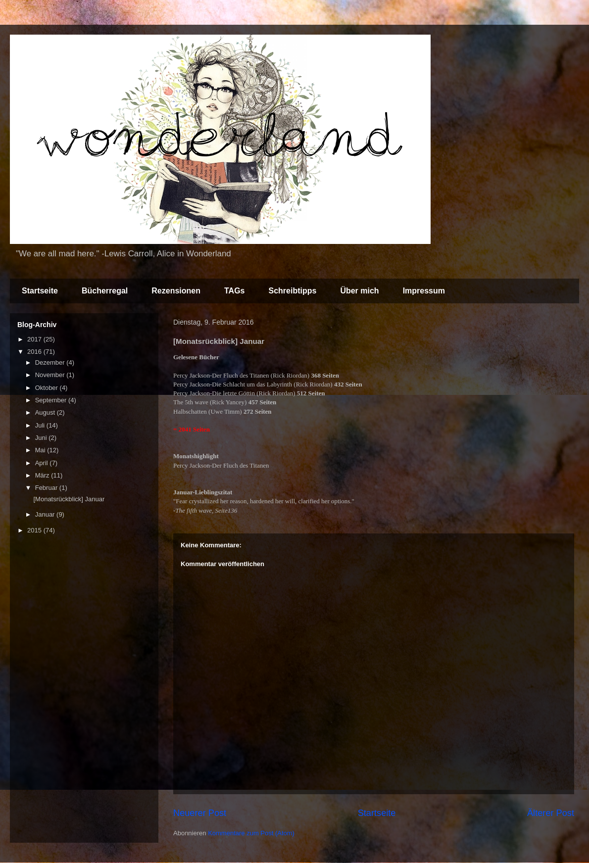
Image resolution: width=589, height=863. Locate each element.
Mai (41, 450)
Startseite (40, 291)
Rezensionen (175, 291)
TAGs (234, 291)
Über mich (359, 291)
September (51, 400)
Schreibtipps (292, 291)
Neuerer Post (199, 813)
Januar (45, 514)
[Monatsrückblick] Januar (68, 499)
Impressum (424, 291)
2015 (35, 530)
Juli (41, 425)
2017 (35, 339)
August (46, 412)
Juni (42, 437)
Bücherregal (105, 291)
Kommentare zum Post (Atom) (251, 833)
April (42, 463)
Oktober (47, 387)
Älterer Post (550, 813)
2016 (35, 351)
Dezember (51, 362)
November (51, 375)
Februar (47, 487)
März (43, 475)
